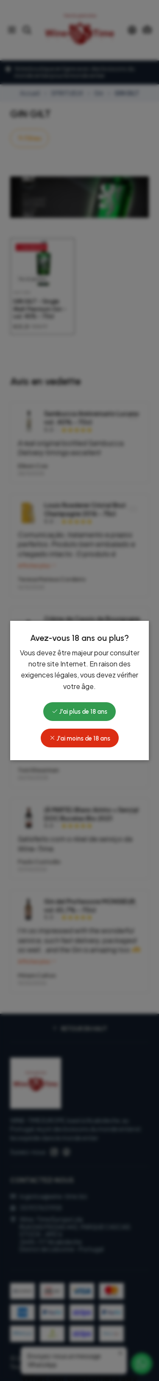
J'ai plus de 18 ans (79, 711)
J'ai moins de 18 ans (79, 738)
